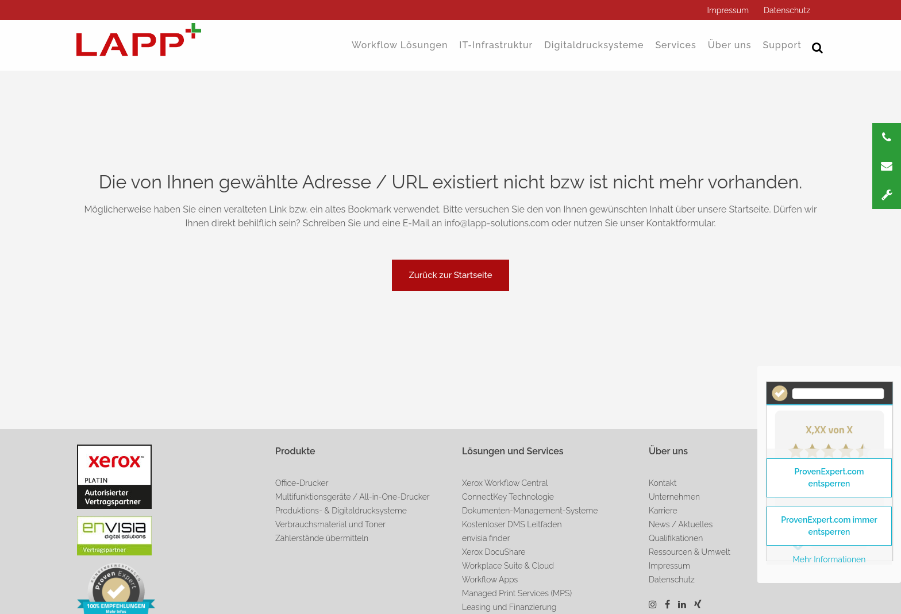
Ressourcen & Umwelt (689, 552)
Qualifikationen (676, 538)
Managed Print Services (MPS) (517, 593)
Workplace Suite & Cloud (508, 565)
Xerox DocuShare (493, 552)
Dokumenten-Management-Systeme (530, 510)
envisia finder (486, 538)
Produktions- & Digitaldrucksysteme (341, 510)
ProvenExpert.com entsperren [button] (829, 477)
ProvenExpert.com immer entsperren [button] (829, 525)
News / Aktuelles (681, 524)
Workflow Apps (490, 579)
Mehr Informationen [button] (829, 559)
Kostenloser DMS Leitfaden (511, 524)
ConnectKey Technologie (508, 496)
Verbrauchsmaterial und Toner (330, 524)
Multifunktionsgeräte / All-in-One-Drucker (352, 496)
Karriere (663, 510)
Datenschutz (787, 10)
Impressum (728, 10)
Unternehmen (674, 496)
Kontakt (663, 483)
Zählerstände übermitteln (321, 538)
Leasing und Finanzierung (509, 607)
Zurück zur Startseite (450, 275)
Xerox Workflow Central (505, 483)
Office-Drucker (302, 483)
